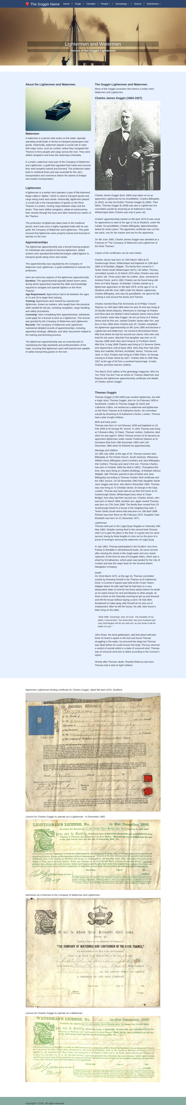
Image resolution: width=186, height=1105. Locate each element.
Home (66, 3)
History (137, 3)
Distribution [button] (153, 3)
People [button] (105, 3)
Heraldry (90, 3)
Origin (78, 3)
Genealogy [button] (122, 3)
